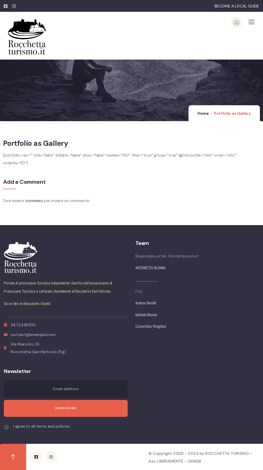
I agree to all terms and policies (41, 426)
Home (203, 113)
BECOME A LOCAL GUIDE (236, 6)
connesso (34, 200)
